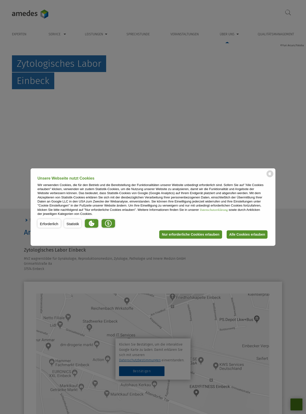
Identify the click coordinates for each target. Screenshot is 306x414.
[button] (49, 223)
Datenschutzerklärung (214, 209)
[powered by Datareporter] (270, 177)
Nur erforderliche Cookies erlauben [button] (190, 234)
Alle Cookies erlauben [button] (247, 234)
